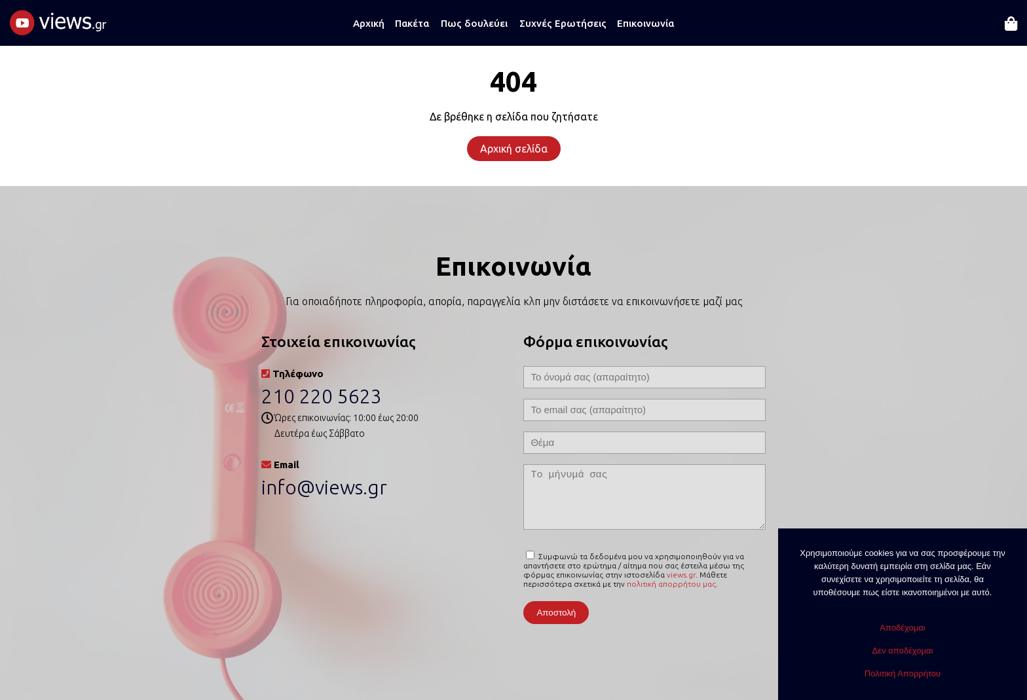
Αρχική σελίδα (514, 149)
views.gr (681, 574)
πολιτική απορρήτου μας (671, 584)
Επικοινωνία (645, 23)
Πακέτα (412, 23)
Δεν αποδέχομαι (902, 650)
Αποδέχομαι (902, 628)
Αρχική (368, 23)
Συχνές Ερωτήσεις (563, 23)
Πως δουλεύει (474, 23)
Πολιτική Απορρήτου (903, 673)
